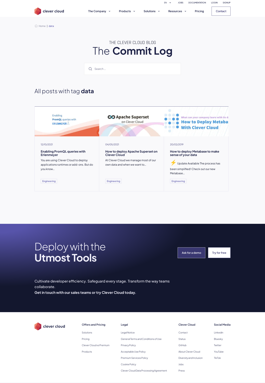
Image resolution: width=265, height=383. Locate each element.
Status (182, 338)
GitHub (182, 345)
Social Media (222, 324)
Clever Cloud (186, 324)
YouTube (219, 351)
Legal (124, 324)
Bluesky (218, 338)
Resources (177, 11)
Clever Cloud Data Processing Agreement (144, 370)
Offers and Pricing (93, 324)
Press (181, 370)
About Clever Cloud (189, 351)
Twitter (217, 345)
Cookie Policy (128, 364)
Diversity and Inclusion (190, 357)
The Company (99, 11)
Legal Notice (128, 332)
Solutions (152, 11)
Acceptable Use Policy (133, 351)
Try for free (219, 252)
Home (42, 25)
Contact (221, 11)
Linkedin (218, 332)
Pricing (199, 11)
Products (127, 11)
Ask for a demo (191, 252)
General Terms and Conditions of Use (141, 338)
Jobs (181, 364)
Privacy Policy (128, 345)
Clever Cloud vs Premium (96, 345)
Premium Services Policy (134, 357)
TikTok (217, 357)
